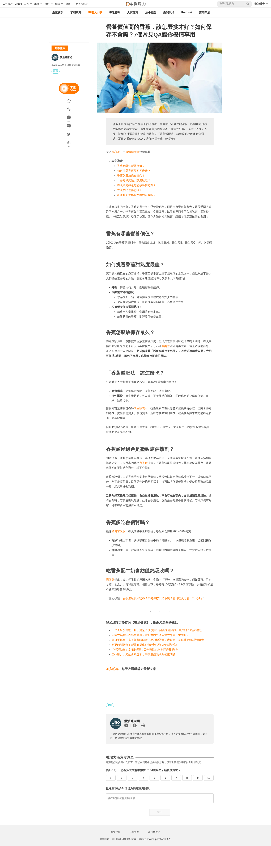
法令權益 (150, 12)
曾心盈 (116, 151)
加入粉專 (112, 669)
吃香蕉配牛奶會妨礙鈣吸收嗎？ (136, 195)
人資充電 (132, 12)
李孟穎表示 (141, 408)
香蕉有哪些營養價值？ (131, 165)
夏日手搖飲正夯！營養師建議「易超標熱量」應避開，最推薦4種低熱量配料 (158, 639)
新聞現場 (168, 12)
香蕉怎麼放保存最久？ (131, 175)
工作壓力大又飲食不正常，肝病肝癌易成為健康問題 (143, 654)
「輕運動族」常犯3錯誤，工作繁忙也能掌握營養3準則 (145, 649)
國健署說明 (118, 531)
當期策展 (204, 12)
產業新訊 (57, 12)
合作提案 (134, 832)
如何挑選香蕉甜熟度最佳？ (133, 170)
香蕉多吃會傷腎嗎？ (129, 190)
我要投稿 (115, 832)
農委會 (166, 346)
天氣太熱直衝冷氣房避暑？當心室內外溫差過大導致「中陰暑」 (150, 635)
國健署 (110, 579)
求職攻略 (75, 12)
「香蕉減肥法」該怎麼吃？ (133, 180)
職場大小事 (95, 12)
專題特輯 (114, 12)
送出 (160, 812)
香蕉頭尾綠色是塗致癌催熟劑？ (136, 185)
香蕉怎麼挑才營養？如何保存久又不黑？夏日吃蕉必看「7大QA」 (163, 598)
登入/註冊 (259, 3)
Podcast (186, 12)
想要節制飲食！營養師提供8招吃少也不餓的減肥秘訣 (144, 644)
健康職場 (59, 48)
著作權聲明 (154, 832)
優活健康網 (66, 57)
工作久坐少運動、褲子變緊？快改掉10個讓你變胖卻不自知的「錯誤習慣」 (158, 630)
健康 (55, 71)
